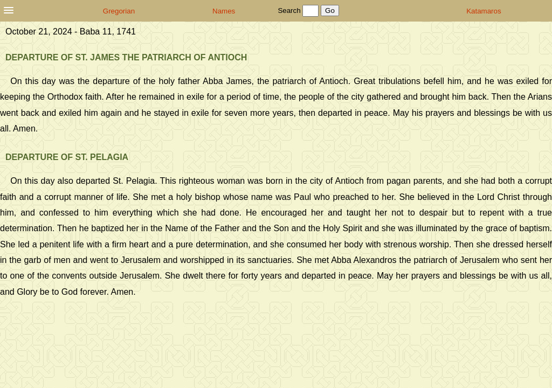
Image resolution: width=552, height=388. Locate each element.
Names (223, 11)
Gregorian (119, 11)
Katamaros (483, 11)
